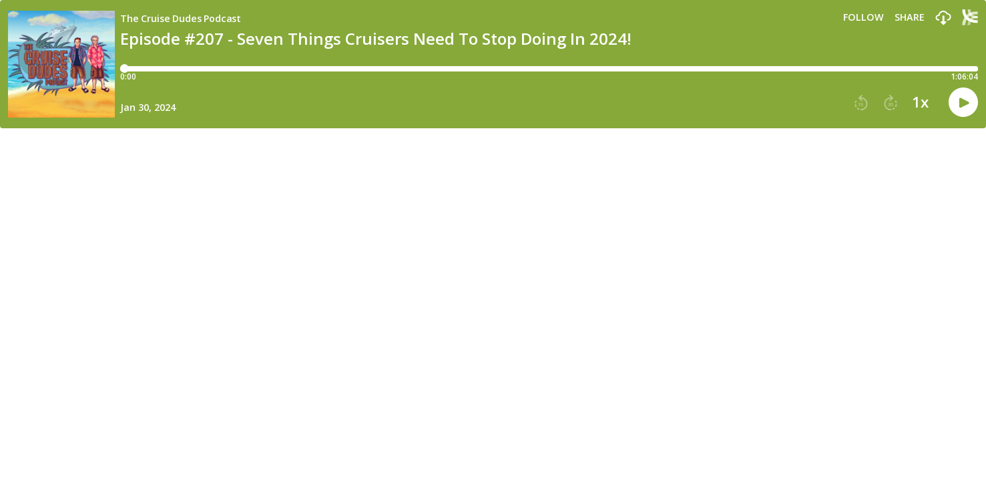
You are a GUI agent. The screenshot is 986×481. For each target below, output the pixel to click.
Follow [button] (863, 17)
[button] (943, 18)
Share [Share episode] (910, 17)
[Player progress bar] (549, 68)
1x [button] (920, 102)
